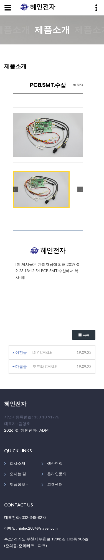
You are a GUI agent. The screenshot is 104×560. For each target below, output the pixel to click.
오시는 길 (18, 473)
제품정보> (19, 484)
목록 (84, 335)
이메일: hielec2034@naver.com (31, 528)
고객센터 (55, 484)
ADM (44, 430)
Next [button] (80, 189)
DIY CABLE (42, 352)
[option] (48, 135)
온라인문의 (57, 473)
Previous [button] (15, 189)
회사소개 (17, 463)
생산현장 (55, 463)
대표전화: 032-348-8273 (25, 517)
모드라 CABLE (44, 366)
